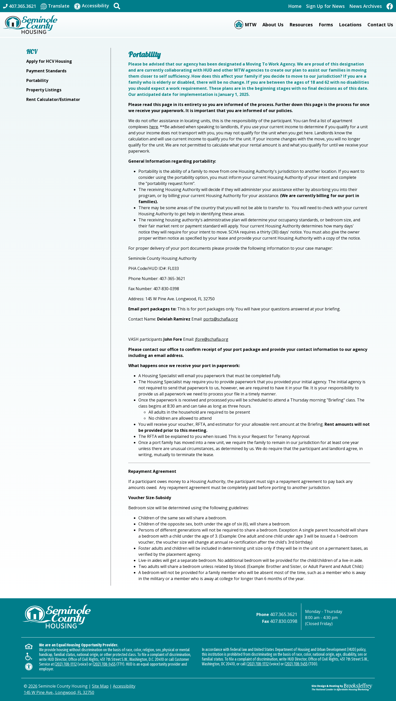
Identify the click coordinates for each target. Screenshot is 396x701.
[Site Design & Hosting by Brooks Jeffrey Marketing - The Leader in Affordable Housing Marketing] (342, 687)
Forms (326, 25)
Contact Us (380, 25)
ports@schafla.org (220, 319)
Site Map (100, 686)
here (153, 127)
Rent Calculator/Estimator (53, 99)
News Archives (365, 6)
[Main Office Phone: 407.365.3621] (19, 6)
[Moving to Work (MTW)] (245, 24)
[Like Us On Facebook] (389, 6)
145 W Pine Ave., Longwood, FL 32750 (59, 692)
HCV (31, 51)
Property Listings (43, 90)
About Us (272, 25)
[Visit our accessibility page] (91, 6)
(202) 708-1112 (66, 664)
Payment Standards (46, 71)
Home (295, 6)
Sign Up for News (325, 6)
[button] (117, 6)
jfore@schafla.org (211, 339)
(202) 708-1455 (104, 664)
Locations (350, 25)
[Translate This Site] (55, 6)
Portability (37, 80)
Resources (301, 25)
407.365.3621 (283, 614)
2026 (32, 686)
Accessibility (124, 686)
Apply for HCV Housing (49, 61)
